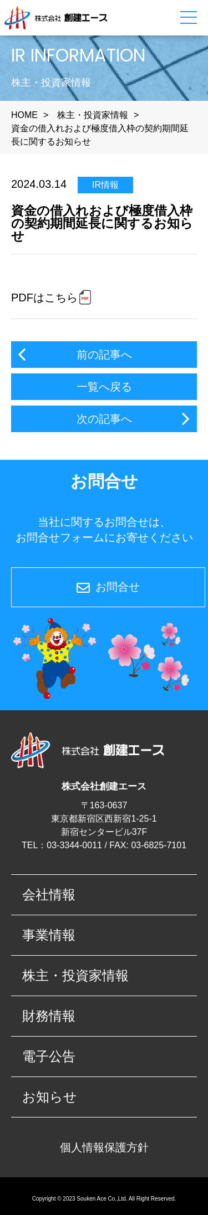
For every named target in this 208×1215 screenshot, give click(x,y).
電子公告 (48, 1056)
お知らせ (49, 1096)
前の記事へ (104, 354)
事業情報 (48, 934)
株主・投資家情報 (92, 115)
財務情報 (48, 1015)
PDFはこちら (44, 297)
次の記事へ (104, 419)
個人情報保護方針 (104, 1147)
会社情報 (48, 894)
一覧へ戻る (104, 387)
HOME (24, 115)
